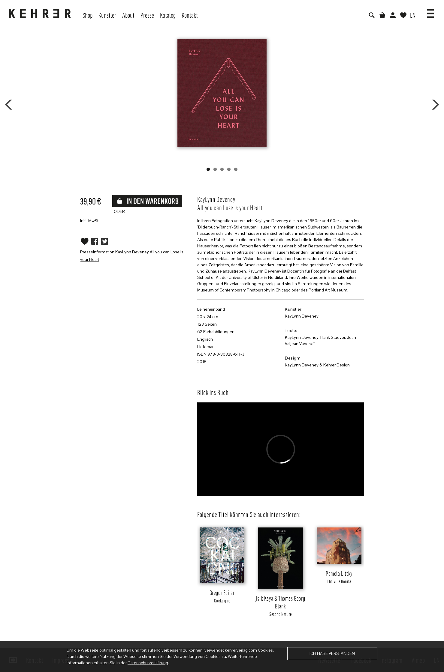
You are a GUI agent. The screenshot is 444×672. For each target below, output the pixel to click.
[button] (430, 11)
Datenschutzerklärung (148, 662)
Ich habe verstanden (332, 653)
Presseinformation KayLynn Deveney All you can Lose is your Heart (131, 255)
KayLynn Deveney (302, 316)
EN (412, 15)
